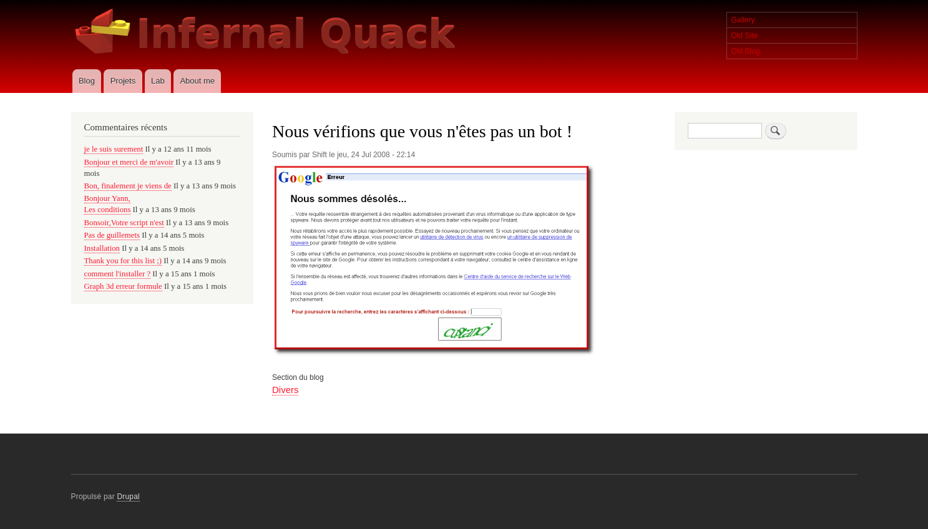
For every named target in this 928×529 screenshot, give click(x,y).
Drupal (128, 496)
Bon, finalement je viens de (128, 186)
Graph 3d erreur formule (123, 286)
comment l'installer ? (117, 273)
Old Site (744, 35)
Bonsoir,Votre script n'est (124, 222)
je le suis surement (114, 149)
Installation (102, 248)
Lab (158, 80)
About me (197, 80)
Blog (87, 80)
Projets (122, 80)
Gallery (743, 20)
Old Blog (745, 51)
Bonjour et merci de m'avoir (129, 162)
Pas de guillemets (112, 235)
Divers (285, 389)
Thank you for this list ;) (123, 260)
